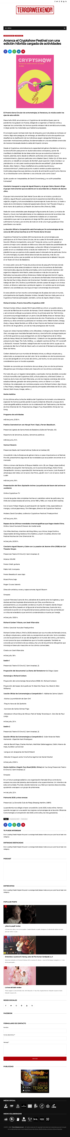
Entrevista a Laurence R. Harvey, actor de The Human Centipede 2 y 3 (29, 956)
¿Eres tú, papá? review (13, 926)
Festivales (19, 35)
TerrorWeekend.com (18, 1127)
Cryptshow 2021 (9, 35)
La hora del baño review (13, 987)
